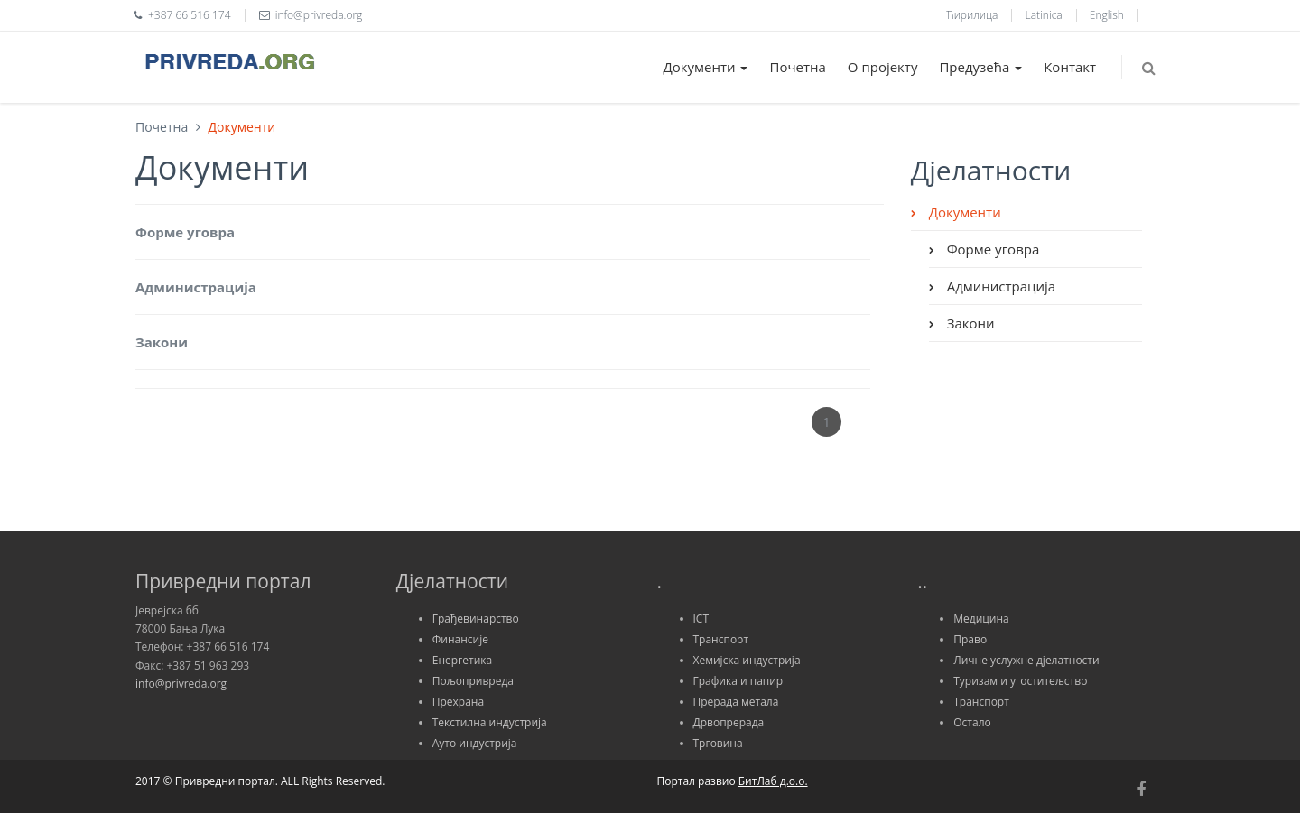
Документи (706, 67)
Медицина (980, 618)
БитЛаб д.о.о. (773, 781)
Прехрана (458, 701)
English (1107, 15)
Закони (161, 342)
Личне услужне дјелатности (1026, 660)
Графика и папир (738, 680)
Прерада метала (736, 701)
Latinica (1044, 15)
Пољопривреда (473, 680)
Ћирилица (972, 15)
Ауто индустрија (474, 743)
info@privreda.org (181, 683)
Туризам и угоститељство (1020, 680)
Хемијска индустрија (747, 660)
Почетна (797, 67)
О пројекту (883, 67)
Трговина (718, 743)
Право (970, 639)
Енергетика (462, 660)
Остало (971, 722)
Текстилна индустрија (489, 722)
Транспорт (721, 639)
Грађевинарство (475, 618)
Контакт (1070, 67)
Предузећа (980, 67)
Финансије (460, 639)
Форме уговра (185, 232)
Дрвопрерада (729, 722)
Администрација (195, 287)
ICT (701, 618)
